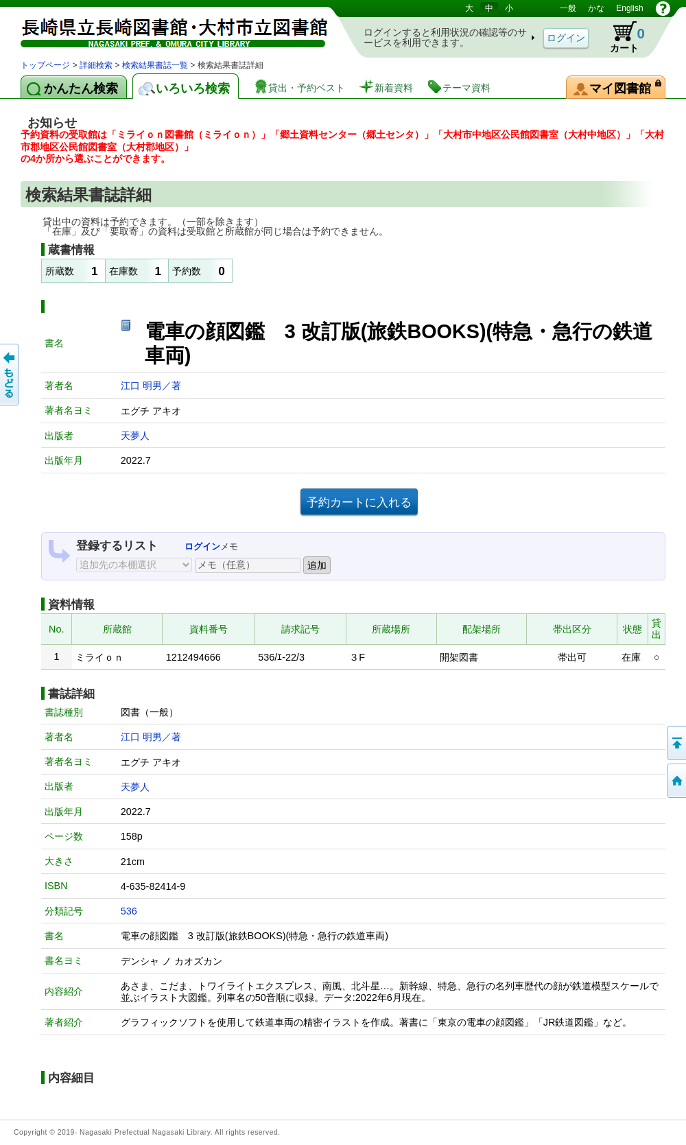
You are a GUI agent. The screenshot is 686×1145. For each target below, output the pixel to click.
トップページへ (675, 781)
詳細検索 (96, 65)
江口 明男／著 (151, 385)
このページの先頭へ (675, 743)
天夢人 (135, 435)
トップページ (45, 65)
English (629, 8)
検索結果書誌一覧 (155, 65)
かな (596, 8)
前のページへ (10, 374)
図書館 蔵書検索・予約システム (164, 29)
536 (129, 911)
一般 (568, 8)
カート (621, 37)
